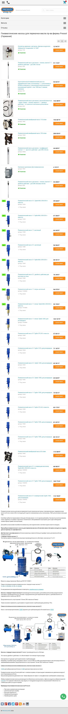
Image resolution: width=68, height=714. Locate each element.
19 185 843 (8, 586)
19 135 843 (19, 586)
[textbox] (54, 10)
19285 (20, 609)
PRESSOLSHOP (6, 710)
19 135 (13, 586)
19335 (2, 669)
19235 (52, 609)
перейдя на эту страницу (36, 589)
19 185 (3, 586)
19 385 (23, 669)
